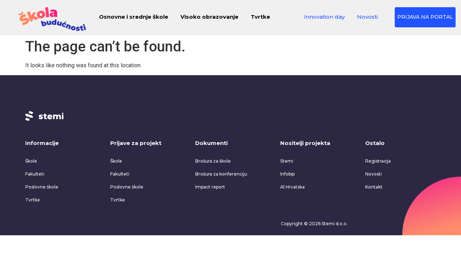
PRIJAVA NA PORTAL (426, 17)
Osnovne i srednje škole (134, 16)
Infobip (287, 173)
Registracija (378, 160)
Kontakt (373, 186)
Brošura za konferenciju (221, 173)
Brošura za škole (213, 160)
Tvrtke (261, 16)
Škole (31, 160)
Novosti (368, 16)
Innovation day (325, 16)
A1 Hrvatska (292, 186)
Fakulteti (34, 173)
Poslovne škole (41, 186)
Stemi (286, 160)
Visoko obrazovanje (210, 16)
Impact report (210, 186)
